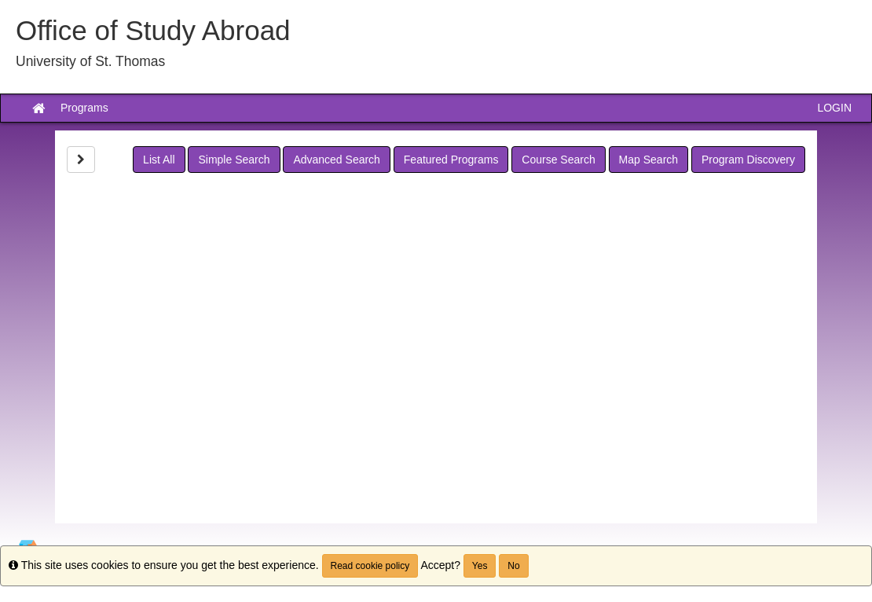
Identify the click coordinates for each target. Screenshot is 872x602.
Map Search (648, 159)
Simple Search (233, 159)
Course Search (558, 159)
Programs (84, 107)
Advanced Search (336, 159)
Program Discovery (748, 159)
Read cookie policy (370, 565)
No (513, 565)
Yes (480, 565)
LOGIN (834, 107)
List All (158, 159)
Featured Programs (451, 159)
